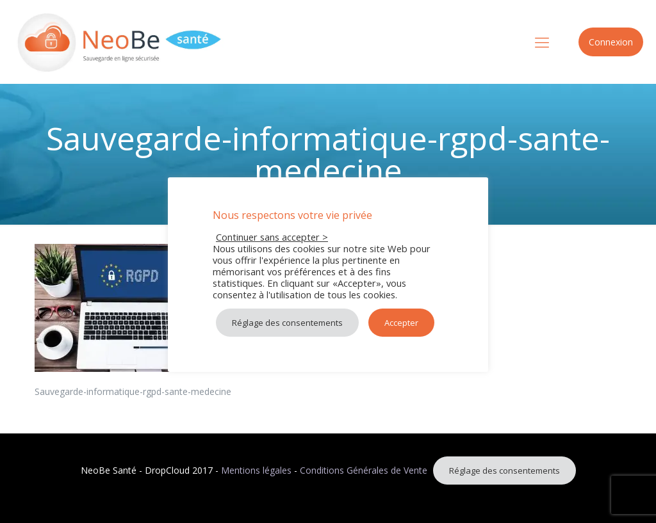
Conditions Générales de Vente (363, 470)
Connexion (611, 42)
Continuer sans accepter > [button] (272, 236)
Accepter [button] (401, 322)
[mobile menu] (542, 41)
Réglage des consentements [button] (504, 470)
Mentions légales (256, 470)
